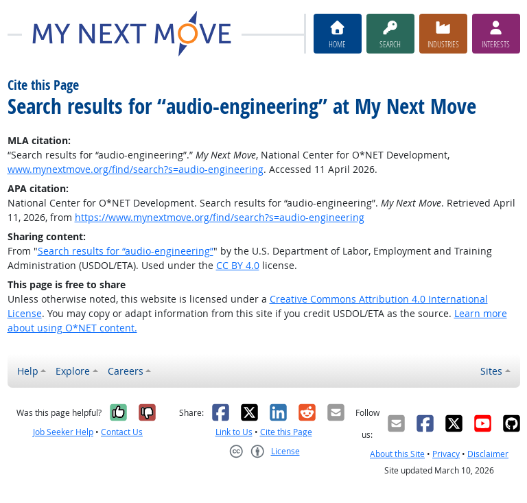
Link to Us (234, 432)
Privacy (446, 454)
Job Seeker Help (63, 432)
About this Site (397, 454)
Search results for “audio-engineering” (125, 250)
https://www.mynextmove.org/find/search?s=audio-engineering (219, 217)
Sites (491, 370)
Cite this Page (286, 432)
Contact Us (122, 432)
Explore (73, 370)
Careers (125, 370)
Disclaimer (487, 454)
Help (27, 370)
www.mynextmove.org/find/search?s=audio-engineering (136, 169)
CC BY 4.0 (237, 265)
